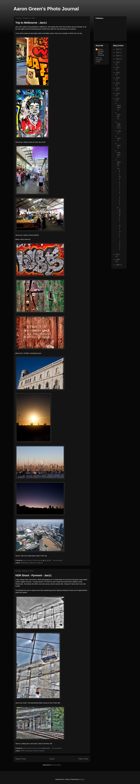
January (119, 163)
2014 (117, 83)
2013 (117, 88)
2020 (118, 56)
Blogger (81, 779)
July (119, 131)
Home (52, 759)
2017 (117, 67)
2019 (118, 59)
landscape (24, 563)
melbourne (32, 563)
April (118, 145)
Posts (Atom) (56, 765)
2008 (118, 265)
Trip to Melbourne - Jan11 (31, 22)
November (119, 106)
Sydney (41, 751)
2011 (117, 99)
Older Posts (83, 759)
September (118, 126)
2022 (118, 49)
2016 (117, 73)
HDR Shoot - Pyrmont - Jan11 (33, 575)
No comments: (58, 560)
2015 (117, 78)
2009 (117, 260)
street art (40, 563)
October (119, 116)
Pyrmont (35, 751)
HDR (22, 751)
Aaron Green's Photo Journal (46, 8)
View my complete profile (99, 59)
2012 (117, 93)
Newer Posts (20, 759)
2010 (117, 254)
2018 (117, 62)
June (119, 138)
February (118, 154)
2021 (118, 52)
